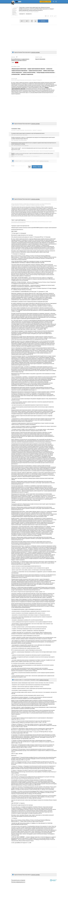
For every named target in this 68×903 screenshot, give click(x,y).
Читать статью (37, 167)
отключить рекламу (35, 52)
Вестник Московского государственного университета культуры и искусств (20, 59)
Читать (43, 21)
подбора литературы (44, 679)
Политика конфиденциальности (18, 882)
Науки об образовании (40, 59)
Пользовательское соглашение (18, 880)
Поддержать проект (45, 1)
